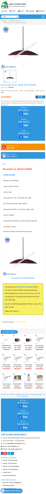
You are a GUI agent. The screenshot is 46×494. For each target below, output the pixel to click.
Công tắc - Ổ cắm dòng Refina (10, 469)
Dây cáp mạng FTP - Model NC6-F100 (6, 366)
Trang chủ (4, 394)
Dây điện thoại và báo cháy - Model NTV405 (6, 347)
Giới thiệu (12, 394)
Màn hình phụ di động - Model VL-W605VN (28, 386)
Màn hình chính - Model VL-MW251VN (39, 386)
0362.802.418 (23, 133)
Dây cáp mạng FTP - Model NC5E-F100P (39, 366)
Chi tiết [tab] (4, 164)
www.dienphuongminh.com (15, 449)
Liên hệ (24, 396)
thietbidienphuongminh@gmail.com (16, 443)
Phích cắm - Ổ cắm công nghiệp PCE (12, 482)
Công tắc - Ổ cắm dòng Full (10, 463)
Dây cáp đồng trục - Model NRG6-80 (28, 347)
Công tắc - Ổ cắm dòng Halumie (11, 466)
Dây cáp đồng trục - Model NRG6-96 (17, 347)
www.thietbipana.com (13, 446)
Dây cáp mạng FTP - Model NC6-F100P (39, 347)
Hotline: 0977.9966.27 (11, 491)
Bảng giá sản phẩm (36, 394)
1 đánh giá (10, 87)
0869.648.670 (23, 122)
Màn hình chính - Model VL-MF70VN (17, 386)
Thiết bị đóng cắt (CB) (8, 485)
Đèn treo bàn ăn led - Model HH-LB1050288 (23, 278)
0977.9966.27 (23, 110)
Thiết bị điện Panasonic (23, 394)
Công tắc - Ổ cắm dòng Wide (10, 460)
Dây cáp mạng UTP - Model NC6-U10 (28, 366)
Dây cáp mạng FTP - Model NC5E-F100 (6, 386)
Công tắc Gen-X (7, 472)
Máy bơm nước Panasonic (9, 488)
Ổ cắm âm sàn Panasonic (9, 475)
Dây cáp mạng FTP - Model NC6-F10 (17, 366)
